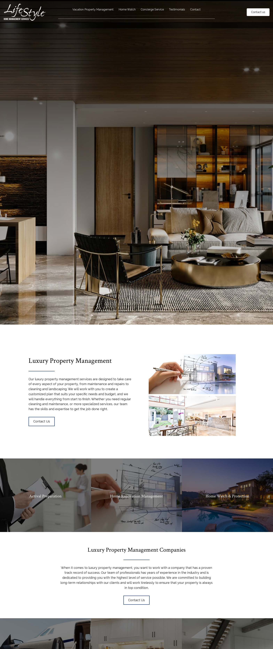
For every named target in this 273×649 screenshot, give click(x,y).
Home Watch (127, 9)
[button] (42, 421)
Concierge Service (152, 9)
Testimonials (177, 9)
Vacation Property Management (93, 9)
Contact (195, 9)
